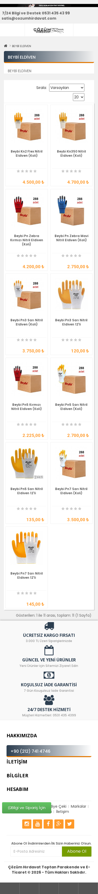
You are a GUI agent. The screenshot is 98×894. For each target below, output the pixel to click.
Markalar (78, 806)
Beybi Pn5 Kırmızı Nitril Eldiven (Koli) (26, 406)
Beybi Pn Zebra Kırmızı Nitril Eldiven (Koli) (26, 240)
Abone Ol (76, 851)
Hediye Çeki (55, 806)
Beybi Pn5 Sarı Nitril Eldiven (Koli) (71, 406)
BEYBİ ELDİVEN (21, 46)
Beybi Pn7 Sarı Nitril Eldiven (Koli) (71, 491)
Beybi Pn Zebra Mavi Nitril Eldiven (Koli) (71, 238)
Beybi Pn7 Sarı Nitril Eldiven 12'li (26, 575)
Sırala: (41, 87)
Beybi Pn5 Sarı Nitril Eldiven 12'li (26, 491)
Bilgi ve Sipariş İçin (26, 808)
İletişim (62, 811)
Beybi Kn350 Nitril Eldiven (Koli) (71, 153)
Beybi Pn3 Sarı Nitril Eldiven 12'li (71, 322)
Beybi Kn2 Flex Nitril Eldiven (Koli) (27, 153)
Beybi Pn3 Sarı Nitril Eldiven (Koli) (26, 322)
